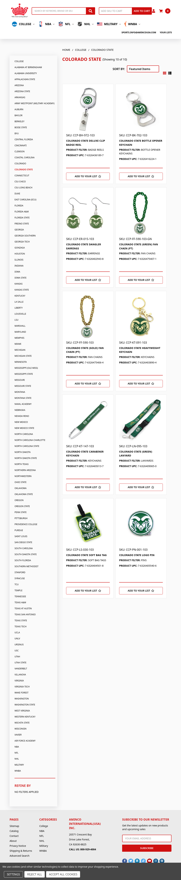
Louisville (20, 313)
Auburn (18, 109)
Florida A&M (21, 211)
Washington (21, 698)
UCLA (17, 632)
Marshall (19, 325)
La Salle (19, 301)
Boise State (20, 127)
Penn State (20, 512)
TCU (16, 584)
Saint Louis (20, 536)
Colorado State (23, 169)
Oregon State (22, 506)
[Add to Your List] (88, 176)
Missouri (19, 379)
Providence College (25, 524)
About (13, 841)
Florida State (22, 217)
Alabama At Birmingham (28, 67)
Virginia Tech (22, 686)
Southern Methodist (26, 566)
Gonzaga (19, 247)
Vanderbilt (20, 668)
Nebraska (19, 410)
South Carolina (23, 548)
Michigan (19, 349)
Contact (14, 836)
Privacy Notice (18, 845)
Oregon (19, 500)
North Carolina (23, 434)
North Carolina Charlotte (29, 440)
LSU (16, 319)
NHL (85, 24)
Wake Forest (21, 692)
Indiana (18, 265)
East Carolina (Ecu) (25, 199)
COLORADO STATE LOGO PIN (136, 555)
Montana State (22, 398)
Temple (18, 590)
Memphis (19, 337)
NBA (46, 24)
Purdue (18, 530)
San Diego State (23, 542)
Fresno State (21, 223)
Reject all (34, 874)
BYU (16, 133)
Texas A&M (20, 602)
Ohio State (20, 482)
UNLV (17, 638)
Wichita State (22, 722)
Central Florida (23, 139)
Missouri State (22, 385)
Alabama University (25, 73)
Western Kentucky (24, 716)
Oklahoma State (23, 494)
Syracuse (19, 578)
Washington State (24, 704)
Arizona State (22, 91)
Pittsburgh (20, 518)
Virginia (19, 680)
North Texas (21, 464)
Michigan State (23, 355)
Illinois (18, 259)
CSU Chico (20, 181)
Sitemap (14, 826)
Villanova (20, 674)
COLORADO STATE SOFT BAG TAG (86, 555)
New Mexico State (24, 428)
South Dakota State (25, 554)
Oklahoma (20, 488)
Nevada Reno (21, 416)
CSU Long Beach (23, 187)
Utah (17, 656)
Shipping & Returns (21, 850)
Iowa (17, 271)
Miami (17, 343)
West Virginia (22, 710)
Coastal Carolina (24, 157)
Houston (19, 253)
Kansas (18, 283)
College (23, 24)
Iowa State (20, 277)
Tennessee (20, 596)
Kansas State (21, 289)
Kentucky (19, 295)
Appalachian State (24, 79)
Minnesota (20, 361)
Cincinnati (20, 145)
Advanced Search (19, 855)
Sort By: (119, 69)
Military (109, 24)
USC (16, 650)
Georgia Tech (22, 241)
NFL (66, 24)
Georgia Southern (25, 235)
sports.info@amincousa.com (138, 32)
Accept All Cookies (63, 874)
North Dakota (22, 452)
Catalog (14, 831)
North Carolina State (26, 446)
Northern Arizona (25, 470)
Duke (17, 193)
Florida (18, 205)
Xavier (18, 734)
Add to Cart (142, 11)
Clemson (19, 151)
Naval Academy (22, 404)
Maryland (20, 331)
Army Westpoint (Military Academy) (34, 103)
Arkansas (19, 97)
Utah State (20, 662)
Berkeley (19, 121)
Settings (13, 874)
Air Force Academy (25, 740)
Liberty (18, 307)
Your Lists (166, 32)
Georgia (19, 229)
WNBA (132, 24)
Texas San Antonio (25, 614)
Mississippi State (23, 373)
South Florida (22, 560)
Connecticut (21, 175)
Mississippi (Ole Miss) (26, 367)
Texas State (20, 620)
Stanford (19, 572)
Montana (19, 391)
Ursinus (19, 644)
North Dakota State (25, 458)
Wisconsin (20, 728)
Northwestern (22, 476)
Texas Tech (20, 626)
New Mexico (21, 422)
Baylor (18, 115)
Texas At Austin (23, 608)
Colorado (20, 163)
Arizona (19, 85)
